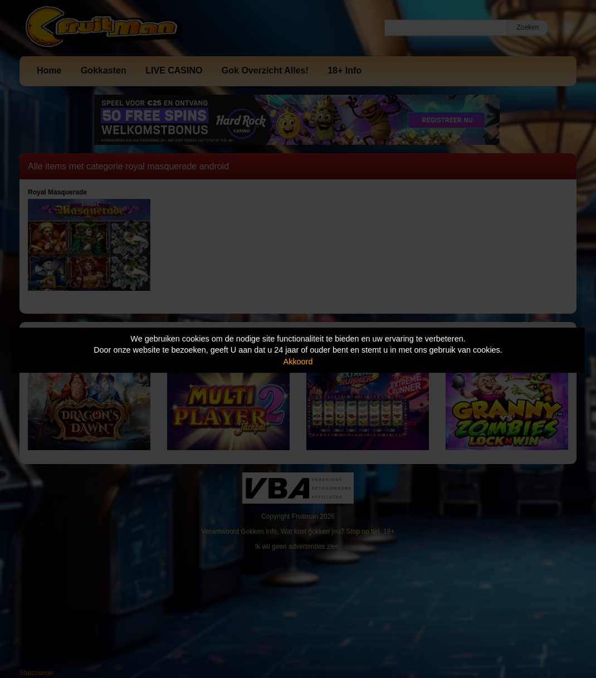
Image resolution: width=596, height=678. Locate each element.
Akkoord (298, 361)
